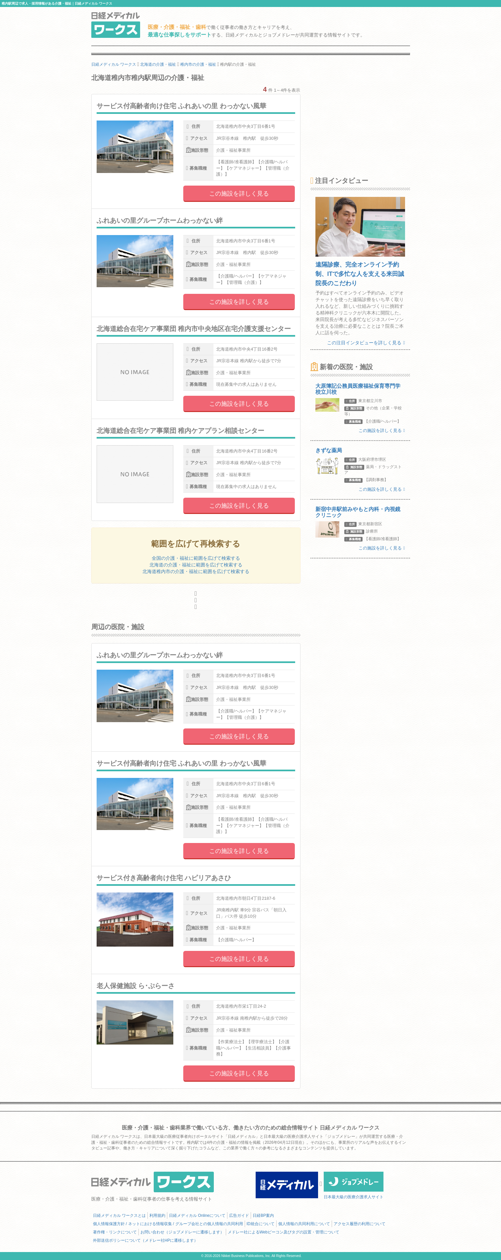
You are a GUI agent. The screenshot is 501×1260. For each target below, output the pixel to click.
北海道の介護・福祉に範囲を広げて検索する (195, 564)
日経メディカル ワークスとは (119, 1215)
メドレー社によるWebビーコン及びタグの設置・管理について (283, 1232)
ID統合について (261, 1223)
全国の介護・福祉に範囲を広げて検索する (196, 558)
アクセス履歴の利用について (359, 1223)
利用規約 (157, 1215)
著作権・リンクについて (115, 1232)
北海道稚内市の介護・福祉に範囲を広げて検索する (195, 571)
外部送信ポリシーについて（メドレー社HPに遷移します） (145, 1240)
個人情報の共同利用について (304, 1223)
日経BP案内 (263, 1215)
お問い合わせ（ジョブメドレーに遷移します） (182, 1232)
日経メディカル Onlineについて (197, 1215)
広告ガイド (239, 1215)
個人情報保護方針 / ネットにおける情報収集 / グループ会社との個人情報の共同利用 (168, 1223)
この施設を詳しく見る (239, 193)
